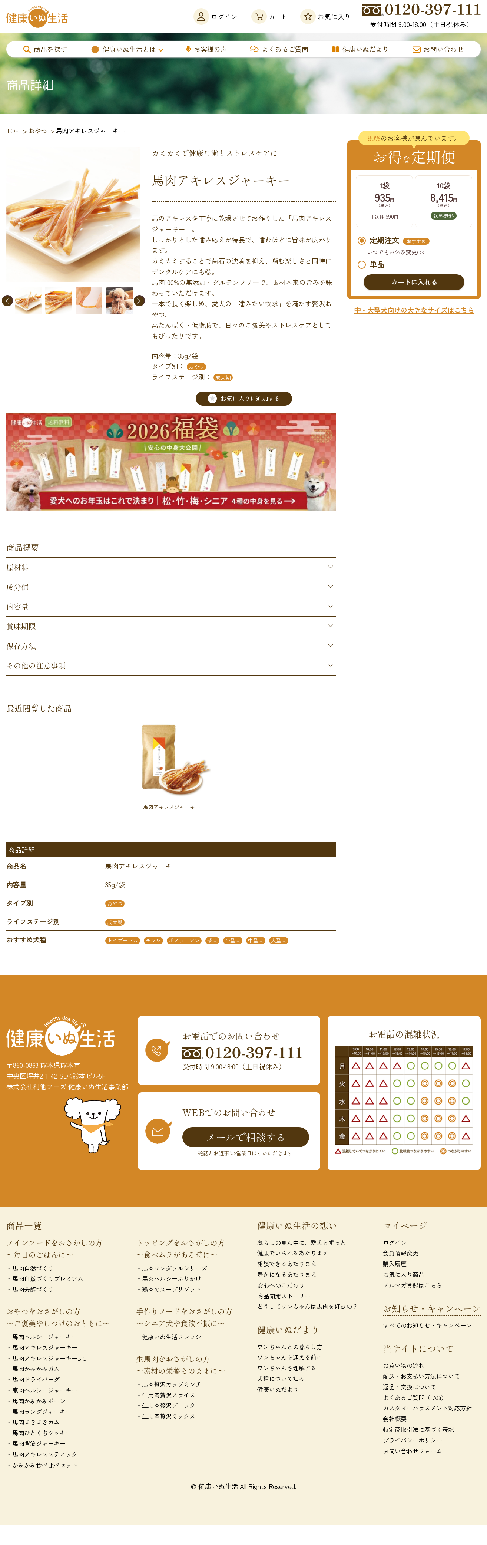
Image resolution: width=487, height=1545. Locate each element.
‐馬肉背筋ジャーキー (36, 1443)
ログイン (211, 16)
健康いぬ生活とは (123, 49)
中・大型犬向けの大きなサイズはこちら (414, 310)
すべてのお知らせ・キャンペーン (427, 1325)
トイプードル (122, 940)
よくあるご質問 (279, 49)
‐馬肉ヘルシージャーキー (41, 1337)
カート (266, 16)
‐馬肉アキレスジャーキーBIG (46, 1358)
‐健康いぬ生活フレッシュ (171, 1337)
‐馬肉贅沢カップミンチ (168, 1384)
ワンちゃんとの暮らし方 (289, 1346)
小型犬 (233, 940)
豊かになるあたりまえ (287, 1274)
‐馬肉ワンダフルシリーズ (171, 1268)
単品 (371, 265)
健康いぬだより (360, 49)
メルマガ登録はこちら (412, 1285)
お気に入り (325, 16)
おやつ (196, 366)
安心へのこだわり (281, 1285)
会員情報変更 (400, 1253)
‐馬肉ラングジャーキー (39, 1411)
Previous (7, 300)
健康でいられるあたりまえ (292, 1253)
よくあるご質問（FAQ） (415, 1397)
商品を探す (45, 49)
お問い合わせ (438, 49)
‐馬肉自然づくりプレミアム (44, 1278)
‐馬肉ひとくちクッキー (39, 1433)
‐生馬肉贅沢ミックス (165, 1416)
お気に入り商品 (403, 1274)
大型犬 (278, 940)
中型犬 (256, 940)
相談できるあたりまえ (287, 1264)
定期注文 (394, 241)
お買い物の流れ (403, 1365)
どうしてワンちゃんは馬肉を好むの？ (307, 1306)
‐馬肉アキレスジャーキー (41, 1347)
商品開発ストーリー (284, 1295)
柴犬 (212, 940)
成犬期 (223, 377)
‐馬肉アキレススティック (41, 1454)
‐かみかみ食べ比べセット (41, 1464)
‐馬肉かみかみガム (33, 1368)
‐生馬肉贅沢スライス (165, 1394)
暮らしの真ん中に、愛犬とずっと (301, 1242)
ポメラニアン (184, 940)
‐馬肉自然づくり (30, 1268)
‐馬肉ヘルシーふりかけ (168, 1278)
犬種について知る (281, 1378)
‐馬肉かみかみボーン (36, 1401)
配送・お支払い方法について (421, 1376)
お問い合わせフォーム (412, 1450)
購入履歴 (395, 1264)
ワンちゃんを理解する (287, 1368)
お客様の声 (206, 49)
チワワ (153, 940)
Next (139, 300)
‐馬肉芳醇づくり (30, 1289)
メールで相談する (245, 1137)
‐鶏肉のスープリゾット (168, 1289)
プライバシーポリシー (412, 1440)
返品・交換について (409, 1387)
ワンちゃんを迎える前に (289, 1357)
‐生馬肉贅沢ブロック (165, 1405)
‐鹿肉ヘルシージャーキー (41, 1390)
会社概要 (395, 1418)
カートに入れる (414, 282)
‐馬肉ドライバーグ (33, 1379)
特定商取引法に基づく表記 (418, 1429)
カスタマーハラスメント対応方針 (427, 1408)
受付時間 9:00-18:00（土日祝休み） (421, 16)
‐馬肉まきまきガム (33, 1422)
